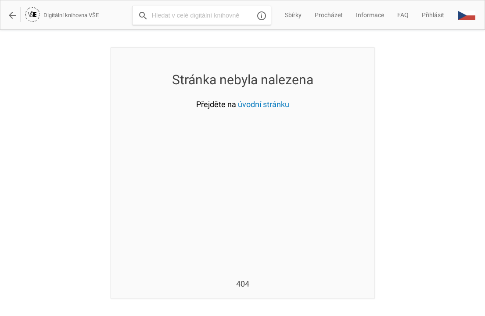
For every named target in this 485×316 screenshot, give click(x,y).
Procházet (329, 14)
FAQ (403, 14)
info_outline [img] (261, 16)
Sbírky (293, 14)
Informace (370, 14)
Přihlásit (433, 14)
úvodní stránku (263, 104)
